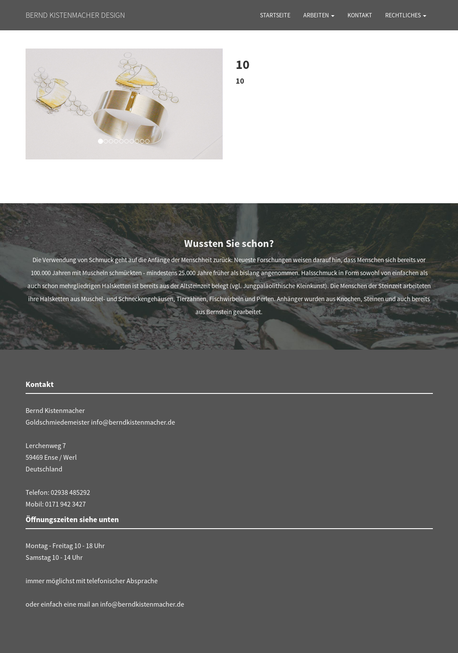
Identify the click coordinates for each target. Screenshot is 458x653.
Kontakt (360, 15)
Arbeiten (319, 15)
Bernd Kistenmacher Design (75, 15)
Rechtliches (405, 15)
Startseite (275, 15)
